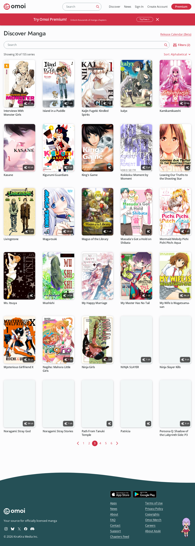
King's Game (90, 175)
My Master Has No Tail (135, 303)
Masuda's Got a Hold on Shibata (136, 241)
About (114, 514)
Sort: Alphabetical (177, 54)
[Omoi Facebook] (25, 529)
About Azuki (153, 531)
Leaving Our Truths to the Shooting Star (174, 176)
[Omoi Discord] (32, 529)
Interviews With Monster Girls (14, 113)
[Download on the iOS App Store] (120, 494)
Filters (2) (181, 45)
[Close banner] (157, 19)
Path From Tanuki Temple (93, 433)
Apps (113, 503)
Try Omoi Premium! (50, 19)
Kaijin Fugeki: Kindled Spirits (95, 113)
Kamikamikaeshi (170, 111)
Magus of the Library (95, 239)
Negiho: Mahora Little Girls (56, 369)
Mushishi (48, 303)
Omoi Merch (153, 520)
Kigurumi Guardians (55, 175)
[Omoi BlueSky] (12, 529)
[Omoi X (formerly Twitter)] (19, 529)
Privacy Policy (154, 509)
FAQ (112, 520)
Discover (114, 7)
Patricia (125, 431)
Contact (115, 525)
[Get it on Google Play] (144, 494)
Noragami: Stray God (17, 431)
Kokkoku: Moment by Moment (134, 176)
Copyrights (152, 514)
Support (115, 531)
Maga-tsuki (50, 239)
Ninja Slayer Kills (170, 367)
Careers (150, 525)
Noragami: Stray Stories (58, 431)
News (127, 7)
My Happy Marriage (94, 303)
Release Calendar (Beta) (175, 34)
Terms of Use (154, 503)
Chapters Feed (119, 537)
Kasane (8, 175)
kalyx (124, 111)
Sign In (139, 7)
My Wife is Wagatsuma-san (175, 305)
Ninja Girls (88, 367)
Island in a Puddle (54, 111)
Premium (181, 7)
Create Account (157, 7)
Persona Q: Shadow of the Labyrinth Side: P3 (174, 433)
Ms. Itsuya (10, 303)
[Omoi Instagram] (6, 529)
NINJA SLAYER (130, 367)
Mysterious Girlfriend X (18, 367)
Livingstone (11, 239)
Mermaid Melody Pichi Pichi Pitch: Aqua (174, 241)
